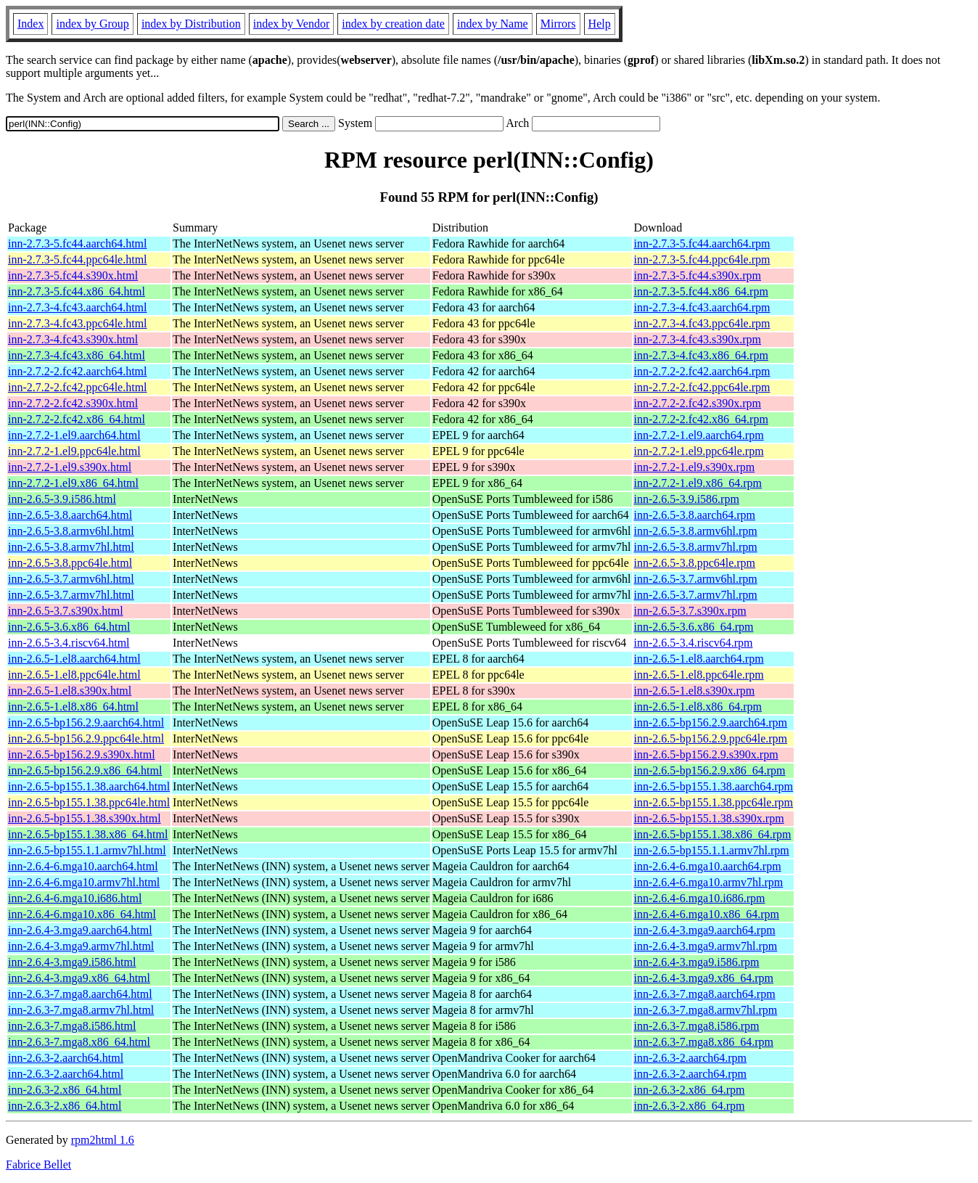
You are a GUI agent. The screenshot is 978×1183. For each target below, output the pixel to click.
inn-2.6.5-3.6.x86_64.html (69, 627)
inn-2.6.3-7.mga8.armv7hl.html (81, 1010)
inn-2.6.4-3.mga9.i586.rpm (697, 962)
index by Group (92, 23)
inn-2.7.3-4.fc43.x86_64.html (76, 355)
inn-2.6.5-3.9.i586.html (62, 499)
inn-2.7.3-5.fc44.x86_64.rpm (701, 291)
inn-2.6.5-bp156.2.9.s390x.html (81, 754)
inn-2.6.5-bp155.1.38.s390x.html (84, 818)
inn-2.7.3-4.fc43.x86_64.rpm (701, 355)
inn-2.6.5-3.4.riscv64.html (69, 642)
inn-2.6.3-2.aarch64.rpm (690, 1058)
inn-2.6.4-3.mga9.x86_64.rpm (703, 978)
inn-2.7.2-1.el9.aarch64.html (74, 435)
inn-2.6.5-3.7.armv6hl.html (71, 579)
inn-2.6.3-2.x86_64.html (64, 1090)
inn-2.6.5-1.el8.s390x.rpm (694, 690)
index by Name (492, 23)
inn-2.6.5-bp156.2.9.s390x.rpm (706, 754)
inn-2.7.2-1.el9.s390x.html (69, 467)
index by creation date (393, 23)
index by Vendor (291, 23)
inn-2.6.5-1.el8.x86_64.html (73, 706)
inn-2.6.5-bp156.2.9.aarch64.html (86, 722)
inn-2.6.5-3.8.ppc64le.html (70, 563)
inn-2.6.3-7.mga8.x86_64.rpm (703, 1042)
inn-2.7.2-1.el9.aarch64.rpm (699, 435)
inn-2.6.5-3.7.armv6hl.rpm (695, 579)
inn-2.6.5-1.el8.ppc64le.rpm (699, 674)
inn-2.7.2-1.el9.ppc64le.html (74, 451)
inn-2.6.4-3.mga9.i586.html (72, 962)
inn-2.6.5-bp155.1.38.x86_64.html (88, 834)
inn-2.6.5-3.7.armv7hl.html (71, 595)
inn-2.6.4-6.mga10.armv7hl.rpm (709, 882)
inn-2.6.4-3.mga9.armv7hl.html (81, 946)
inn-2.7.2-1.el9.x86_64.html (73, 483)
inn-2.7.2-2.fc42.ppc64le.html (77, 387)
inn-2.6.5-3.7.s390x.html (65, 611)
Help (599, 23)
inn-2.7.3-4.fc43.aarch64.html (77, 307)
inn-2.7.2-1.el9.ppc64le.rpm (699, 451)
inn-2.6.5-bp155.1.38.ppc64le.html (89, 802)
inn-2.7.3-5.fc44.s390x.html (73, 275)
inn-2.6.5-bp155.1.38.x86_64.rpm (713, 834)
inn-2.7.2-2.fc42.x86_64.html (76, 419)
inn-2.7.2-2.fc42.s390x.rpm (698, 403)
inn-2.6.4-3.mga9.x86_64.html (79, 978)
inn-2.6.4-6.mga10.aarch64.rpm (707, 866)
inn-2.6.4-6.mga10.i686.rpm (699, 898)
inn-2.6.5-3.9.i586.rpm (686, 499)
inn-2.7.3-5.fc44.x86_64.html (76, 291)
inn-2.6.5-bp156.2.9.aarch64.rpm (711, 722)
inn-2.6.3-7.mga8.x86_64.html (79, 1042)
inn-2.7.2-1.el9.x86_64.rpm (698, 483)
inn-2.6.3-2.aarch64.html (65, 1058)
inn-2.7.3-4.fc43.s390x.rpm (698, 339)
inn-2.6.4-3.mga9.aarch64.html (80, 930)
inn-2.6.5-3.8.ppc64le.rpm (695, 563)
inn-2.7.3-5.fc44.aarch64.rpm (702, 243)
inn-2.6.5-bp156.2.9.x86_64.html (85, 770)
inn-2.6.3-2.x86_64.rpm (689, 1090)
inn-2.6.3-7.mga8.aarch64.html (80, 994)
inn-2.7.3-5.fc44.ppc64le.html (77, 259)
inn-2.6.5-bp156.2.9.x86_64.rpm (710, 770)
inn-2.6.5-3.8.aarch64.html (70, 515)
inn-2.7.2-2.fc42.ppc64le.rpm (702, 387)
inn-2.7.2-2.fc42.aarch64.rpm (702, 371)
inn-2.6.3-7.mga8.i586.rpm (697, 1026)
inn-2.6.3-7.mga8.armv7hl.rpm (706, 1010)
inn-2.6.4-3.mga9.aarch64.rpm (705, 930)
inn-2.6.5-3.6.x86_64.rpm (694, 627)
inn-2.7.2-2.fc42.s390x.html (73, 403)
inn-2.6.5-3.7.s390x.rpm (690, 611)
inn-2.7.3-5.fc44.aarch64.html (77, 243)
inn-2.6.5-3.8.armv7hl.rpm (695, 547)
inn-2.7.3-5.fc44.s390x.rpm (698, 275)
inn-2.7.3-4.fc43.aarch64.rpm (702, 307)
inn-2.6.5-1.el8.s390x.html (69, 690)
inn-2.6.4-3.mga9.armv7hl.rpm (706, 946)
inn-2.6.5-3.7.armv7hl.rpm (695, 595)
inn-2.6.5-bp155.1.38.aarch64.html (89, 786)
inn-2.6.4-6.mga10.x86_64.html (82, 914)
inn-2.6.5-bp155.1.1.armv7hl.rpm (711, 850)
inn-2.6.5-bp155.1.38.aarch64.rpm (714, 786)
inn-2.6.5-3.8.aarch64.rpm (695, 515)
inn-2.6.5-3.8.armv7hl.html (71, 547)
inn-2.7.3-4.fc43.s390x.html (73, 339)
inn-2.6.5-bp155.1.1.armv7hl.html (87, 850)
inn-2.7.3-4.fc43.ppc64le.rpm (702, 323)
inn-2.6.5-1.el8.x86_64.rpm (698, 706)
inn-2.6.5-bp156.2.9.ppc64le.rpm (711, 738)
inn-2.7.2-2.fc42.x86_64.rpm (701, 419)
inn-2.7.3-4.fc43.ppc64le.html (77, 323)
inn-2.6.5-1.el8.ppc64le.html (74, 674)
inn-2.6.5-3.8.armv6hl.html (71, 531)
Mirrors (558, 23)
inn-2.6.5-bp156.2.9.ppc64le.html (86, 738)
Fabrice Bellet (38, 1164)
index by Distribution (191, 23)
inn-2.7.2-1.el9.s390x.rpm (694, 467)
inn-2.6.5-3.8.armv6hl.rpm (695, 531)
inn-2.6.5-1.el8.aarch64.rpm (699, 658)
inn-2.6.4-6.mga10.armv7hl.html (84, 882)
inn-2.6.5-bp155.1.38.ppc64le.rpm (714, 802)
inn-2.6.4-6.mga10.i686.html (74, 898)
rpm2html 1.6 (102, 1140)
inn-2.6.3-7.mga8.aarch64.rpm (705, 994)
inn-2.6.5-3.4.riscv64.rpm (693, 642)
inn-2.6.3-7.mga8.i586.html (72, 1026)
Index (30, 23)
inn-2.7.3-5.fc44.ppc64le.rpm (702, 259)
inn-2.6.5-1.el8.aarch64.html (74, 658)
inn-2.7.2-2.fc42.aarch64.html (77, 371)
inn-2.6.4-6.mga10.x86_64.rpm (706, 914)
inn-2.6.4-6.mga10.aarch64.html (83, 866)
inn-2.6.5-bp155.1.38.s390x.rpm (709, 818)
